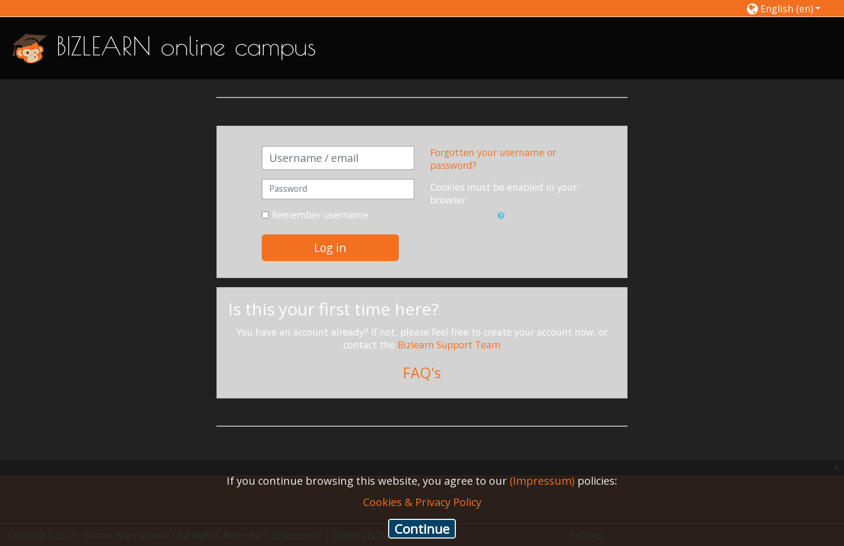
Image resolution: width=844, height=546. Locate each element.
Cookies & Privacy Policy (422, 502)
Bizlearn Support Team (449, 344)
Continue (422, 528)
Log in (330, 247)
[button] (784, 8)
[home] (29, 47)
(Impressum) (542, 481)
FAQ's (422, 372)
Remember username (320, 214)
